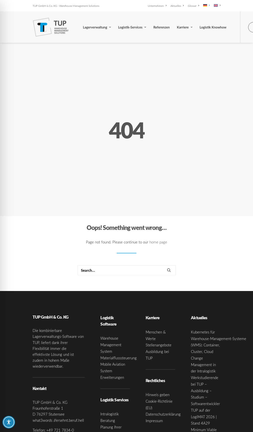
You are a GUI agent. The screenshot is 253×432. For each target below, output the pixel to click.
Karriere (184, 27)
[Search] (126, 231)
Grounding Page (158, 404)
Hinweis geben (157, 355)
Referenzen (161, 27)
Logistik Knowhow (213, 27)
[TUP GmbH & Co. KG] (51, 27)
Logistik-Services (132, 27)
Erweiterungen (112, 338)
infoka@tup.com (57, 397)
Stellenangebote (158, 306)
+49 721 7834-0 (60, 391)
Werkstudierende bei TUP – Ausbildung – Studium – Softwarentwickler (205, 351)
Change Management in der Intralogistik (203, 326)
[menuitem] (158, 5)
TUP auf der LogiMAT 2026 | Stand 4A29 (204, 378)
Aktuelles (177, 5)
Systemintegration (114, 414)
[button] (168, 231)
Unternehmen (157, 5)
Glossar (193, 5)
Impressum (154, 381)
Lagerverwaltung (97, 27)
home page (158, 203)
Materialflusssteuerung (118, 318)
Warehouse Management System (110, 306)
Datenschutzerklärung (163, 375)
